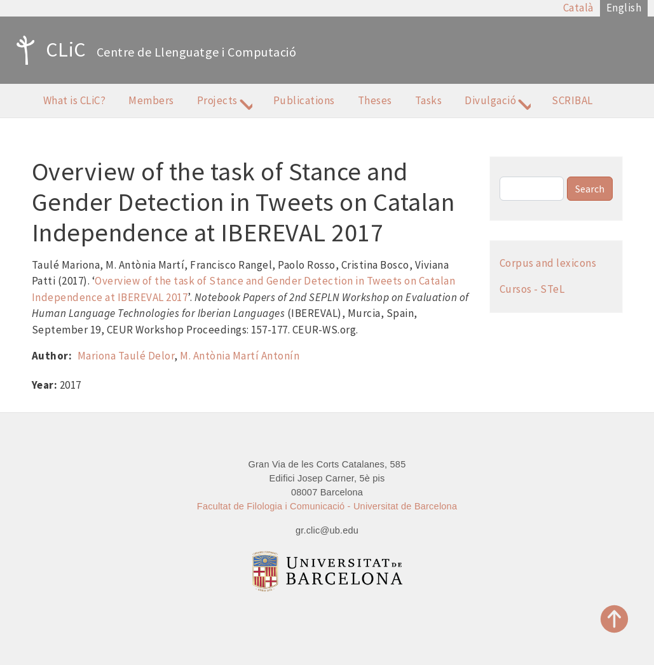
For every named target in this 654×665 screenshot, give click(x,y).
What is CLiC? (74, 100)
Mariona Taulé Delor (126, 356)
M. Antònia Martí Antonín (239, 356)
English (624, 8)
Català (578, 8)
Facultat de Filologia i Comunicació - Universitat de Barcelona (327, 506)
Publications (304, 100)
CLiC (48, 50)
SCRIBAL (572, 100)
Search (589, 188)
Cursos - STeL (532, 289)
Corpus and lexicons (548, 263)
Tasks (428, 100)
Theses (375, 100)
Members (151, 100)
